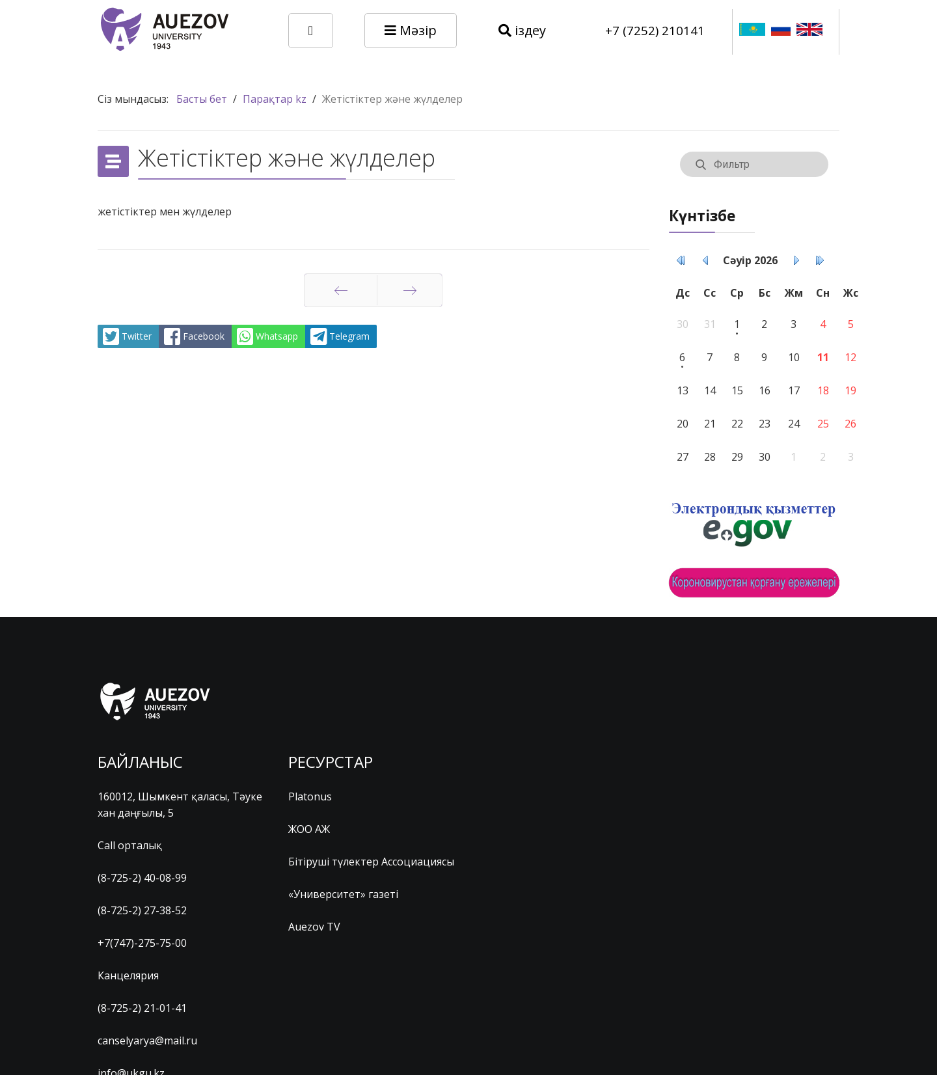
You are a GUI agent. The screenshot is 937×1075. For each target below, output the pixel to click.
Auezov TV (314, 926)
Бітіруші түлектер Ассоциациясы (371, 861)
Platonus (310, 796)
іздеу (522, 30)
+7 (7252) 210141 (655, 30)
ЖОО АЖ (309, 829)
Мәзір (411, 30)
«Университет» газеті (343, 894)
